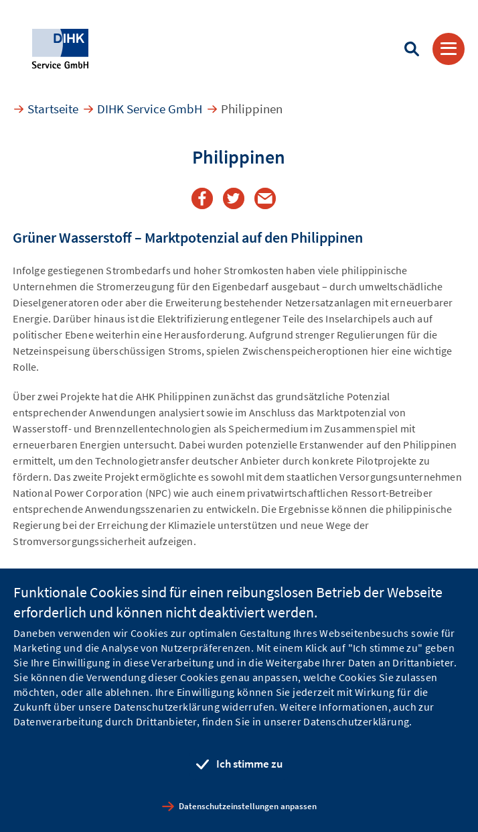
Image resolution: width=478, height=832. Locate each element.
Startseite (52, 109)
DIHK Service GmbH (149, 109)
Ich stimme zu (249, 763)
